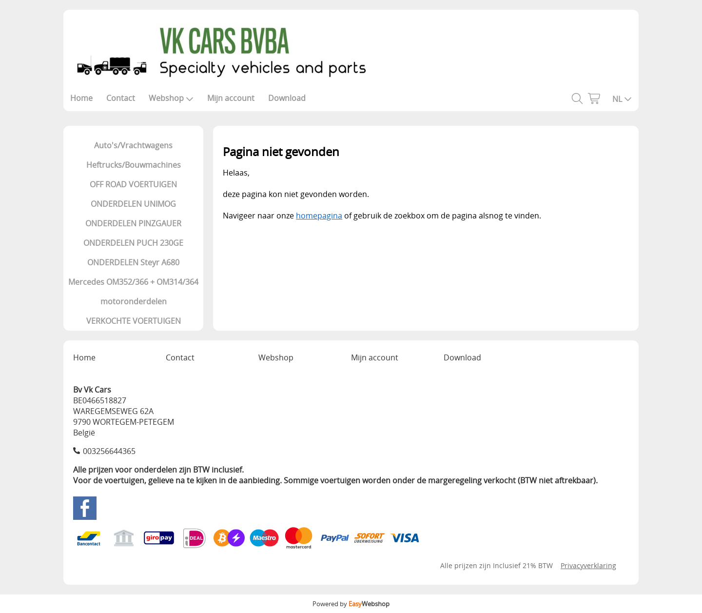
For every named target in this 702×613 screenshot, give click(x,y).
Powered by (351, 603)
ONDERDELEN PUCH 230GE (133, 242)
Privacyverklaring (588, 565)
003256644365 (109, 451)
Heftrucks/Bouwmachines (133, 164)
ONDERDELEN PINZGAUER (133, 223)
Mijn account (230, 98)
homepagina (319, 215)
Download (287, 98)
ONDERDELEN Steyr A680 (133, 262)
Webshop (171, 98)
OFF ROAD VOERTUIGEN (133, 184)
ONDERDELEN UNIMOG (133, 203)
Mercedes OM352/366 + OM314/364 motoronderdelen (133, 292)
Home (81, 98)
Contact (120, 98)
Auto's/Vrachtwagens (133, 145)
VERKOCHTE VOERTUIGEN (133, 321)
